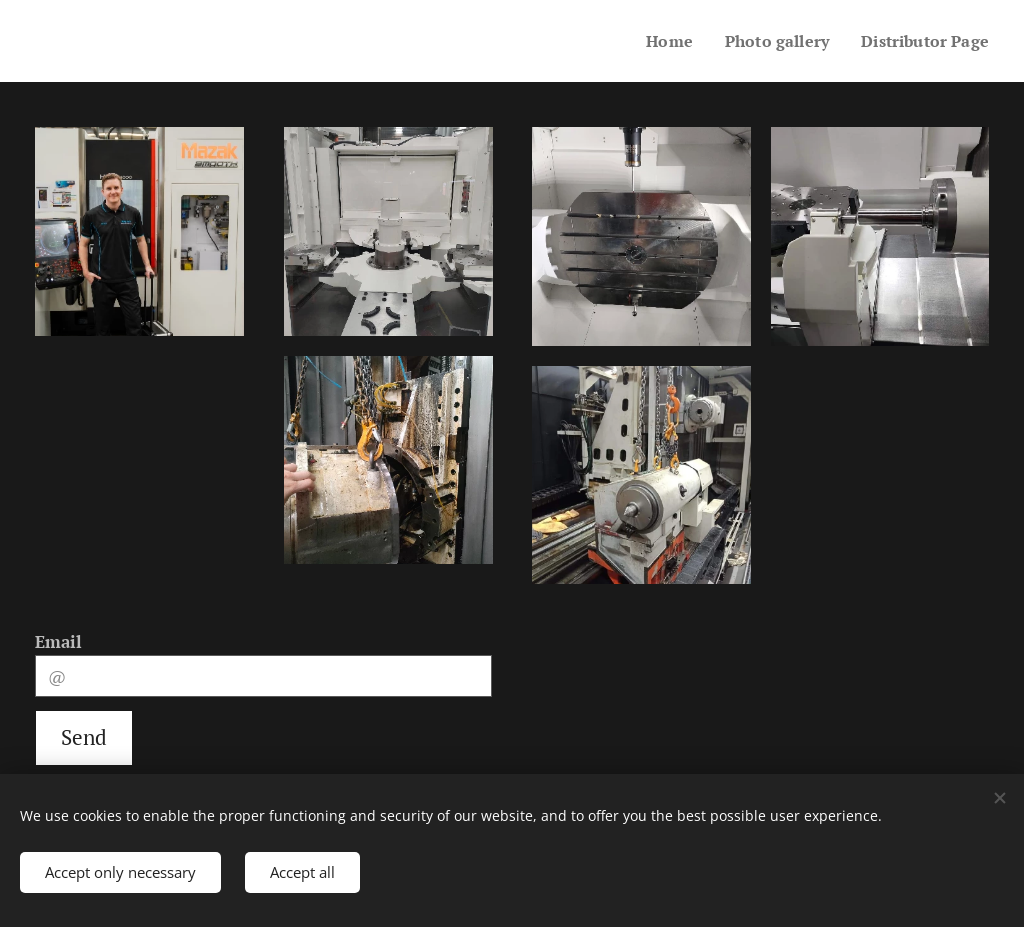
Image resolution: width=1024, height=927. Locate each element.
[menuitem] (656, 41)
